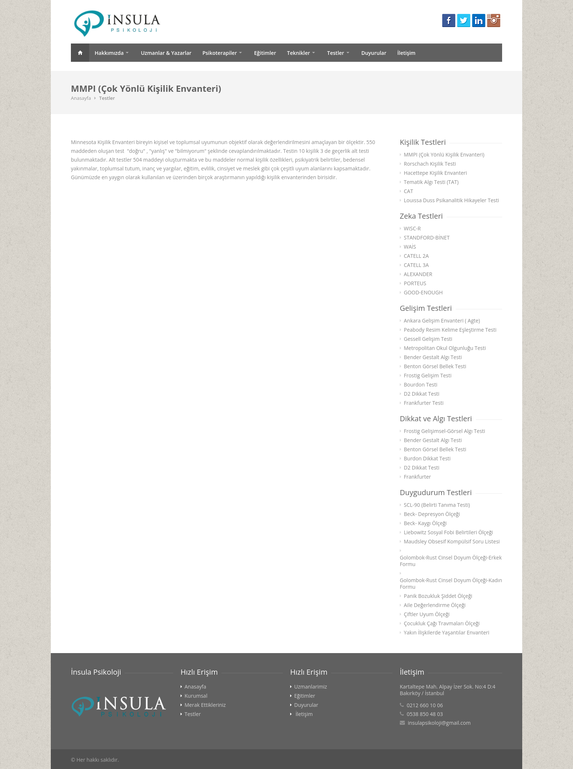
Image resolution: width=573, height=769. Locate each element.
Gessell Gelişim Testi (428, 339)
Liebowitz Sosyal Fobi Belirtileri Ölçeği (448, 532)
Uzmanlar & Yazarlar (166, 52)
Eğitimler (265, 52)
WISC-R (412, 228)
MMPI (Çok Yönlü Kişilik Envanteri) (444, 154)
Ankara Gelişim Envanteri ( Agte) (442, 320)
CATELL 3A (416, 265)
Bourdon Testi (420, 384)
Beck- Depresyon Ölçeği (432, 514)
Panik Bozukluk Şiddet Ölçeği (438, 596)
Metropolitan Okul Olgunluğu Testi (445, 348)
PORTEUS (415, 283)
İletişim (406, 52)
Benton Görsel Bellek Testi (435, 366)
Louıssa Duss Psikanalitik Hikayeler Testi (451, 200)
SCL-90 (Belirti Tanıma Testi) (437, 505)
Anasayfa (80, 53)
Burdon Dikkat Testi (427, 458)
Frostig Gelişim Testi (427, 375)
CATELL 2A (416, 256)
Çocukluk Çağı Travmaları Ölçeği (442, 623)
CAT (408, 191)
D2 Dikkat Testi (421, 394)
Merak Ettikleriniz (205, 705)
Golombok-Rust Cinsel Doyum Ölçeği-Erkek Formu (451, 561)
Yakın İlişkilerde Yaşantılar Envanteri (446, 632)
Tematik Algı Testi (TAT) (431, 182)
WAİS (410, 247)
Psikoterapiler (219, 52)
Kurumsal (196, 696)
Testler (335, 52)
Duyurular (374, 52)
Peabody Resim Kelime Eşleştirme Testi (450, 330)
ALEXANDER (418, 274)
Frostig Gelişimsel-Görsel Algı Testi (444, 431)
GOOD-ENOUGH (423, 292)
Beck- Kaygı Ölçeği (425, 523)
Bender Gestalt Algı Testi (433, 357)
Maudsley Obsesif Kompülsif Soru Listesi (452, 541)
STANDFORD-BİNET (426, 237)
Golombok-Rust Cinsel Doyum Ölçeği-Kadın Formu (451, 583)
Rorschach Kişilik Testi (430, 164)
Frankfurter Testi (424, 403)
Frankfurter (417, 477)
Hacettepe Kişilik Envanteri (435, 173)
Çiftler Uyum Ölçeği (426, 614)
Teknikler (298, 52)
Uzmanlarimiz (310, 686)
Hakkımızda (109, 52)
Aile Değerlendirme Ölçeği (435, 605)
